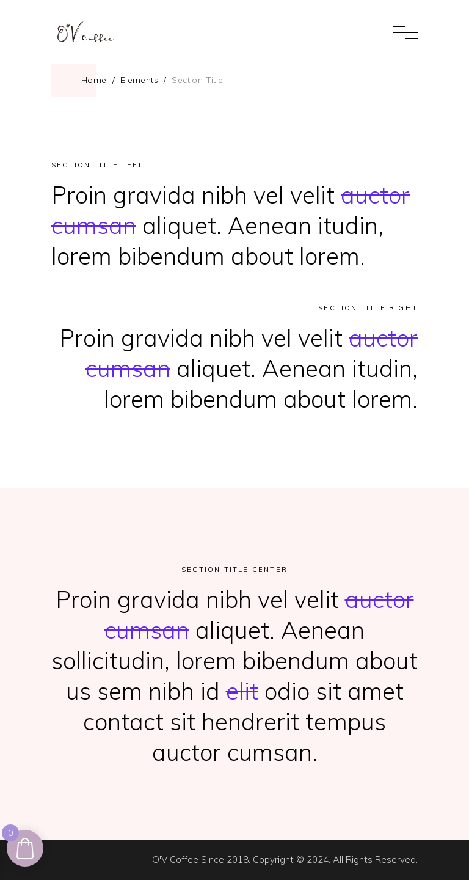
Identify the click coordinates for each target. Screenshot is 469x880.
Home (94, 80)
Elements (139, 80)
